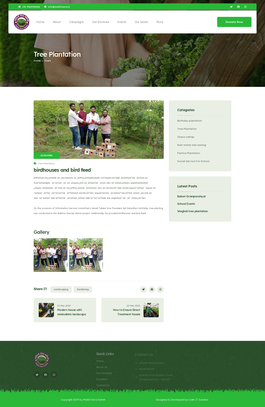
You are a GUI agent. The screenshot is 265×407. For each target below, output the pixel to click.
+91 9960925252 (31, 6)
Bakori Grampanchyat (191, 196)
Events (121, 22)
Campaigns (76, 22)
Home (40, 22)
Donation (101, 380)
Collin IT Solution (198, 399)
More (159, 22)
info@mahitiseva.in (59, 6)
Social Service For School (193, 161)
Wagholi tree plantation (192, 211)
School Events (186, 203)
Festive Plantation (188, 153)
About (57, 22)
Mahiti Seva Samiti (94, 399)
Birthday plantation (189, 120)
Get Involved (100, 22)
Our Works (141, 22)
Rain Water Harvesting (191, 145)
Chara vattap (185, 136)
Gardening (83, 289)
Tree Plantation (187, 128)
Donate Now (234, 22)
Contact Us (103, 386)
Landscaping (61, 289)
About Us (101, 368)
